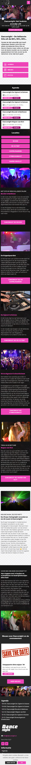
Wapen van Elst (15, 161)
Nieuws (10, 70)
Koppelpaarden (15, 151)
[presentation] (3, 18)
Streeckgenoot (15, 156)
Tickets (16, 98)
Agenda (11, 64)
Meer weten (11, 762)
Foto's (10, 75)
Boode (15, 141)
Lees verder (8, 674)
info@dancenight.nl (10, 736)
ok (22, 762)
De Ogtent (15, 146)
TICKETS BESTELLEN (15, 30)
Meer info (7, 98)
